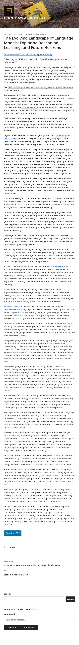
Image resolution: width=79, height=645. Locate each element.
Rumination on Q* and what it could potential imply (28, 54)
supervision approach (38, 315)
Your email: (9, 614)
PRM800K (18, 315)
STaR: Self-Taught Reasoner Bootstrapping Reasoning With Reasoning (40, 87)
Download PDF (13, 533)
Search (7, 593)
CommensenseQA (29, 107)
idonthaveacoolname (25, 18)
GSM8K (49, 255)
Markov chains (11, 138)
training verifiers (59, 266)
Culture (11, 547)
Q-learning (61, 135)
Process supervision (13, 306)
